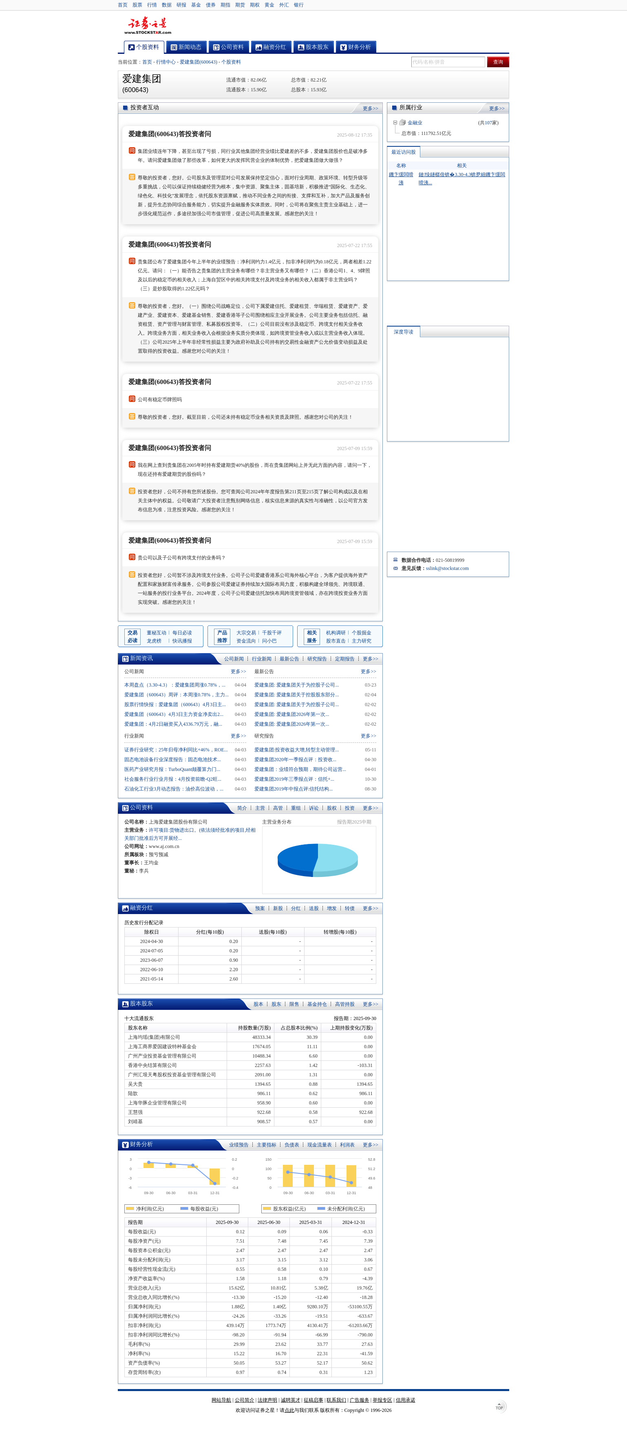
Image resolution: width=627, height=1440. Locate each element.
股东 (276, 1004)
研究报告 (317, 659)
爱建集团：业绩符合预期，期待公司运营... (300, 769)
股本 (258, 1004)
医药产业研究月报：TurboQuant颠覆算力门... (172, 769)
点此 (289, 1410)
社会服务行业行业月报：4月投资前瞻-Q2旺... (172, 779)
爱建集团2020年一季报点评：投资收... (295, 759)
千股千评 (272, 633)
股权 (332, 808)
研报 (181, 5)
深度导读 (403, 332)
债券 (211, 5)
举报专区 (382, 1400)
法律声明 (267, 1400)
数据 (167, 5)
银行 (299, 5)
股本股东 (141, 1003)
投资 (350, 808)
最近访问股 (403, 152)
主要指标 (266, 1145)
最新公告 (289, 659)
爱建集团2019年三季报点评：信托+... (294, 779)
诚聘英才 (290, 1400)
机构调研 (336, 633)
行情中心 (166, 62)
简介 (242, 808)
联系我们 (336, 1400)
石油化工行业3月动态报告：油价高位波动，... (173, 789)
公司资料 (141, 807)
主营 (260, 808)
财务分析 (141, 1144)
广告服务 (359, 1400)
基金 (196, 5)
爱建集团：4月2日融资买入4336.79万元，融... (173, 724)
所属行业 (411, 107)
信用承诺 (405, 1400)
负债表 (292, 1145)
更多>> (370, 108)
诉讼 (314, 808)
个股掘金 (361, 633)
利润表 (347, 1145)
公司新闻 (234, 659)
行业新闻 (262, 659)
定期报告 (345, 659)
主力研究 (361, 641)
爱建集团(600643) (198, 62)
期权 (255, 5)
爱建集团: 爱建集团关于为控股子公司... (296, 685)
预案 (260, 908)
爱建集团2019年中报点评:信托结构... (293, 789)
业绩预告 (239, 1145)
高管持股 (345, 1004)
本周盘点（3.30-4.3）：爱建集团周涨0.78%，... (174, 685)
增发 (332, 908)
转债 (350, 908)
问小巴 (269, 641)
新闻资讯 (141, 658)
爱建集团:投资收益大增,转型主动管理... (296, 750)
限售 (294, 1004)
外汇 (284, 5)
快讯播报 (182, 641)
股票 (137, 5)
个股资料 (231, 62)
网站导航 (221, 1400)
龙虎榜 (154, 641)
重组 (296, 808)
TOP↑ (501, 1407)
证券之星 (147, 25)
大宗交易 (246, 633)
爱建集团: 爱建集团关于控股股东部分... (296, 695)
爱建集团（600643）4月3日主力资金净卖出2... (173, 714)
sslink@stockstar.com (447, 568)
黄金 (269, 5)
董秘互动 (156, 633)
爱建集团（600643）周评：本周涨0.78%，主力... (176, 695)
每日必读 (182, 633)
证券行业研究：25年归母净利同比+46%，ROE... (176, 750)
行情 (152, 5)
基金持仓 (317, 1004)
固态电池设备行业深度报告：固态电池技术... (172, 759)
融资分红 (141, 908)
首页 (123, 5)
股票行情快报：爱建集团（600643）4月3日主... (175, 704)
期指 (225, 5)
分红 (296, 908)
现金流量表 (319, 1145)
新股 (278, 908)
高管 (278, 808)
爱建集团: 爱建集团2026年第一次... (291, 714)
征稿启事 (313, 1400)
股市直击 (336, 641)
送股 (314, 908)
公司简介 (244, 1400)
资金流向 (246, 641)
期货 (240, 5)
